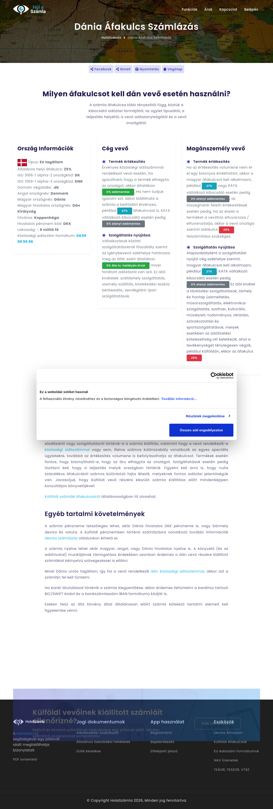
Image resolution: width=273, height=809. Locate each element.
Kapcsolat (228, 9)
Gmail (123, 69)
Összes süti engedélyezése (201, 430)
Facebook (101, 69)
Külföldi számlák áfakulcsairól (72, 496)
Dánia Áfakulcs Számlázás (150, 37)
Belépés (251, 9)
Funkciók (189, 9)
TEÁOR (219, 769)
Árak (208, 9)
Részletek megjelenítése (205, 416)
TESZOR (233, 769)
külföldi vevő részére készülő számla (128, 479)
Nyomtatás (147, 69)
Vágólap (173, 69)
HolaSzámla (111, 37)
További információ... (179, 399)
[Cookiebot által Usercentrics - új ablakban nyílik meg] (213, 375)
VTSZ (245, 769)
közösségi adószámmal (67, 449)
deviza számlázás (61, 538)
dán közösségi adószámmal (177, 571)
